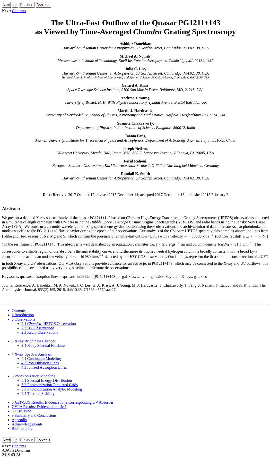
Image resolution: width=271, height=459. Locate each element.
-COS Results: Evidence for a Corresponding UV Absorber (62, 402)
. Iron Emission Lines (40, 363)
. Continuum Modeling (41, 359)
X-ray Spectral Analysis (32, 354)
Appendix (19, 420)
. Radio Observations (39, 332)
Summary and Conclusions (34, 415)
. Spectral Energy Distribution (46, 380)
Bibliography (22, 428)
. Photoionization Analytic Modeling (51, 389)
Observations (23, 319)
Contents (19, 11)
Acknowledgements (27, 424)
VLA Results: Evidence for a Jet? (39, 407)
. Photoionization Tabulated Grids (49, 385)
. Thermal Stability (37, 393)
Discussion (22, 411)
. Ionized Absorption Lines (44, 367)
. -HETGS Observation (48, 324)
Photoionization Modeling (33, 376)
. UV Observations (37, 328)
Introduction (23, 315)
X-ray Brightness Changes (34, 341)
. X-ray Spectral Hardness (43, 345)
